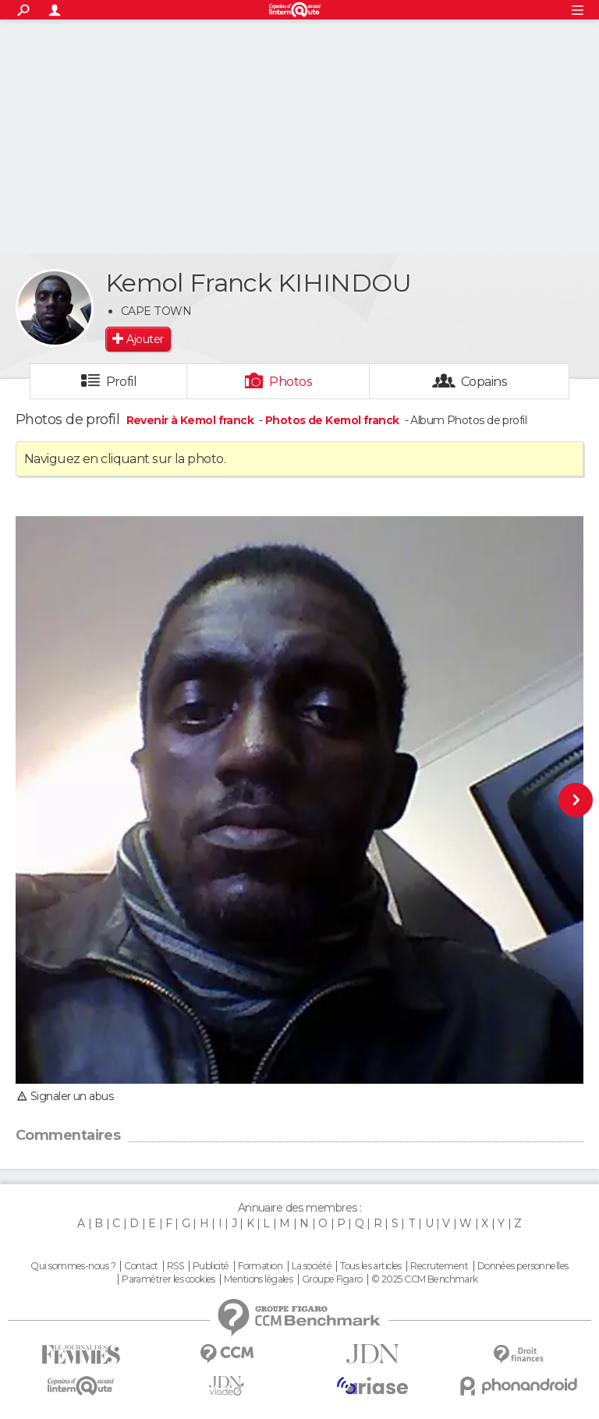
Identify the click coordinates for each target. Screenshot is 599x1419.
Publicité (211, 1266)
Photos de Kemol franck (332, 420)
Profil (121, 381)
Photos (290, 381)
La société (311, 1266)
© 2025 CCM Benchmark (424, 1279)
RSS (175, 1266)
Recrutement (439, 1266)
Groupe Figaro (332, 1279)
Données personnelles (523, 1266)
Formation (260, 1266)
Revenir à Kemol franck (191, 420)
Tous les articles (370, 1266)
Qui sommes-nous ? (72, 1266)
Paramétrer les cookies (168, 1279)
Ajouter (144, 339)
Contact (141, 1266)
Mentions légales (258, 1279)
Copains (484, 381)
